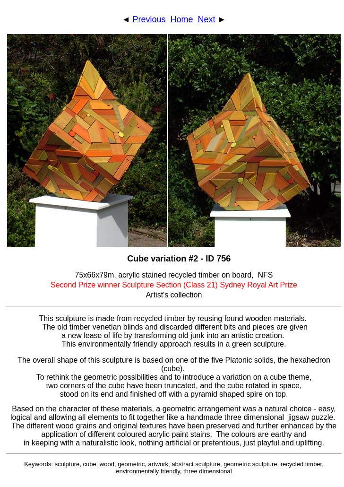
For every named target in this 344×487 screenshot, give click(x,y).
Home (182, 19)
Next (206, 19)
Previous (148, 19)
